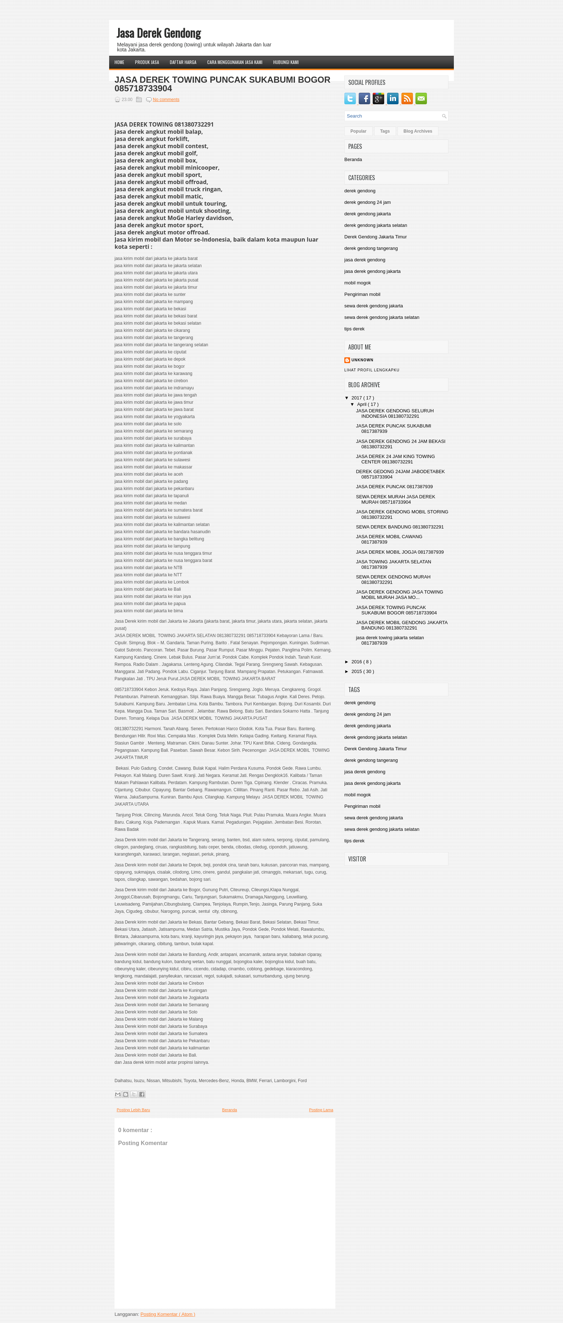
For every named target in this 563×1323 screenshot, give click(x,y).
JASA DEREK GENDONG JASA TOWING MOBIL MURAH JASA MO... (399, 594)
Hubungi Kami (286, 62)
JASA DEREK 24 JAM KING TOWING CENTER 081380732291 (395, 459)
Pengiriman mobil (362, 294)
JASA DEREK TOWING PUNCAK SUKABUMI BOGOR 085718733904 (222, 84)
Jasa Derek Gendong (158, 32)
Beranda (229, 1110)
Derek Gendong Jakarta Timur (375, 236)
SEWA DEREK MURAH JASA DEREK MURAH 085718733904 (395, 499)
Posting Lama (321, 1110)
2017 (357, 397)
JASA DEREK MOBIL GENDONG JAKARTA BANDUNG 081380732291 (401, 625)
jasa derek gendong (364, 259)
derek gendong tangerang (371, 248)
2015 (357, 671)
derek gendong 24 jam (367, 202)
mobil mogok (357, 282)
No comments (166, 99)
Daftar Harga (183, 62)
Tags (385, 131)
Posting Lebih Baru (133, 1110)
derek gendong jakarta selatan (375, 225)
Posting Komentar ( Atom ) (167, 1314)
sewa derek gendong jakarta (373, 305)
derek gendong (360, 190)
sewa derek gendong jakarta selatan (381, 317)
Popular (358, 131)
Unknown (362, 360)
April (362, 404)
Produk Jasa (147, 62)
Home (119, 62)
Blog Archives (418, 131)
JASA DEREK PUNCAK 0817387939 (394, 486)
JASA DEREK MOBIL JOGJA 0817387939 (399, 552)
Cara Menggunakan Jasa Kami (234, 62)
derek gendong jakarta (367, 213)
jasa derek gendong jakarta (372, 271)
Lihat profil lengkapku (372, 370)
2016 (357, 661)
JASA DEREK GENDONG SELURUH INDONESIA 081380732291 (395, 413)
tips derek (354, 328)
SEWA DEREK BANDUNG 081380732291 (399, 527)
